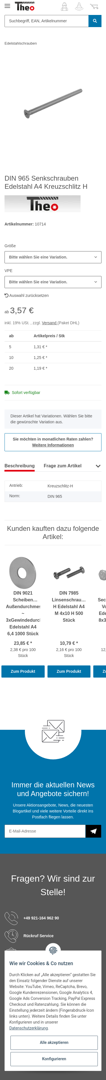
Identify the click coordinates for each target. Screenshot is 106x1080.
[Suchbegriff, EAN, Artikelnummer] (47, 21)
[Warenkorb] (94, 6)
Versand (49, 323)
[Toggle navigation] (7, 3)
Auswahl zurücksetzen (27, 295)
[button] (64, 6)
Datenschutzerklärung (28, 1028)
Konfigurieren (54, 1059)
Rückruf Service (38, 936)
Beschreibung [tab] (20, 465)
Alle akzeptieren (54, 1042)
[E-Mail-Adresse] (45, 831)
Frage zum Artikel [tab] (63, 465)
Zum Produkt (23, 671)
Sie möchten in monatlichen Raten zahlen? (53, 442)
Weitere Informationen (53, 445)
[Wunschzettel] (79, 6)
